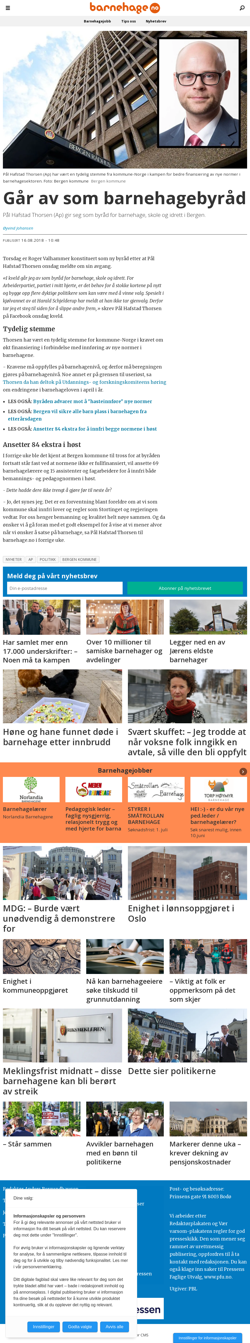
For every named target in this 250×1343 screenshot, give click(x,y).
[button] (243, 772)
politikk (48, 559)
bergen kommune (79, 559)
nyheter (14, 559)
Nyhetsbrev (156, 21)
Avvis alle (114, 1327)
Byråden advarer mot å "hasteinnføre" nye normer (92, 401)
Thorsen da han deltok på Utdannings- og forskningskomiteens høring (84, 382)
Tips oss (128, 21)
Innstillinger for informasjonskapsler (208, 1338)
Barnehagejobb (97, 21)
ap (30, 559)
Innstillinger (43, 1327)
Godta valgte (80, 1327)
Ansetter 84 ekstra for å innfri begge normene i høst (95, 429)
